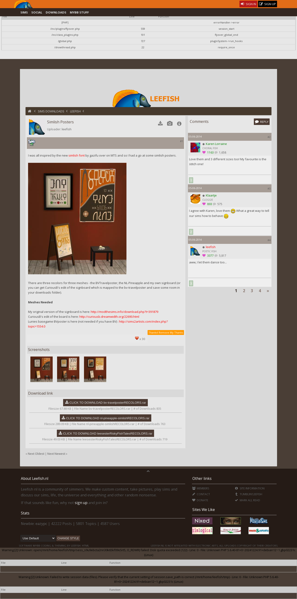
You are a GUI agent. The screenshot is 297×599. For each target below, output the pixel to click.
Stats (25, 513)
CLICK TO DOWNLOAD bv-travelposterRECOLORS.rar (107, 402)
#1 (181, 141)
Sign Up (267, 4)
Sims (24, 12)
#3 (269, 188)
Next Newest (56, 454)
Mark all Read (247, 500)
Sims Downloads (51, 111)
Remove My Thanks (171, 332)
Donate (200, 500)
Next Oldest (36, 454)
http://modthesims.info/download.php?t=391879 (124, 312)
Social (36, 12)
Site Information (249, 488)
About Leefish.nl (34, 478)
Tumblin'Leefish (248, 494)
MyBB (36, 545)
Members (200, 488)
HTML (85, 545)
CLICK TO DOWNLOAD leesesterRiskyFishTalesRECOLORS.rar (107, 433)
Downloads (56, 12)
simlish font (76, 155)
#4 (269, 240)
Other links (202, 478)
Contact (201, 494)
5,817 (222, 256)
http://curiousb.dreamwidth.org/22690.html (109, 316)
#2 (269, 137)
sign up (81, 502)
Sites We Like (203, 509)
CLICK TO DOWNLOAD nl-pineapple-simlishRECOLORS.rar (107, 418)
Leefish (75, 111)
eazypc (41, 523)
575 (219, 204)
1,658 (222, 152)
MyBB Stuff (79, 12)
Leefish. (76, 545)
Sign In (248, 4)
